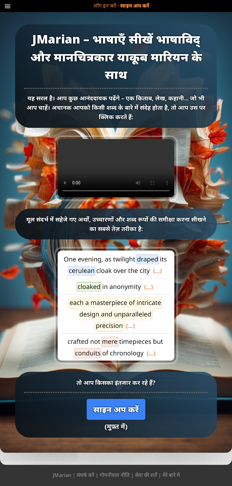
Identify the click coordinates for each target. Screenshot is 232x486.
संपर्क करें (85, 474)
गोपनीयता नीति (115, 474)
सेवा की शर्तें (146, 474)
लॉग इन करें (105, 5)
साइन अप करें (134, 5)
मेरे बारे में (171, 474)
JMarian (62, 474)
